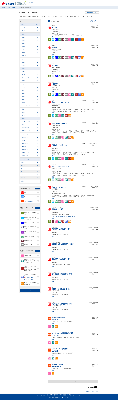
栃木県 (30, 168)
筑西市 (30, 96)
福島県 (30, 165)
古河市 (30, 37)
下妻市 (30, 49)
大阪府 (30, 181)
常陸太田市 (30, 56)
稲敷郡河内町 (30, 149)
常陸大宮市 (30, 90)
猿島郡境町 (30, 156)
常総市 (30, 52)
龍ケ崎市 (30, 46)
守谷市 (30, 87)
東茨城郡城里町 (30, 134)
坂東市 (30, 99)
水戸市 (30, 27)
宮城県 (30, 162)
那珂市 (30, 93)
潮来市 (30, 84)
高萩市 (30, 59)
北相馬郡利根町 (30, 159)
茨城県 (30, 24)
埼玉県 (30, 171)
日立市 (30, 31)
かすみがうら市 (30, 106)
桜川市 (30, 109)
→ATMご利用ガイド (29, 201)
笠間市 (30, 65)
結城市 (30, 43)
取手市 (30, 68)
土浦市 (30, 34)
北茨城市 (30, 62)
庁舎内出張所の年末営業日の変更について (63, 216)
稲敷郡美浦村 (30, 143)
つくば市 (30, 74)
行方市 (30, 115)
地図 (53, 36)
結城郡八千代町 (30, 152)
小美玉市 (30, 124)
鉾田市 (30, 118)
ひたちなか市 (30, 77)
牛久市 (30, 71)
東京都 (30, 178)
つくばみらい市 (30, 121)
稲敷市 (30, 102)
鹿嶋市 (30, 81)
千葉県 (30, 174)
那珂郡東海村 (30, 137)
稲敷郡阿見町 (30, 146)
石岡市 (30, 40)
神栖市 (30, 112)
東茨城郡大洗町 (30, 131)
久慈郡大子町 (30, 140)
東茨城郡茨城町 (30, 127)
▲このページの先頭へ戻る (91, 391)
